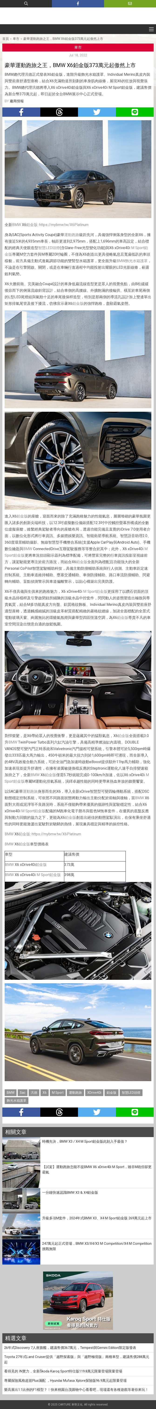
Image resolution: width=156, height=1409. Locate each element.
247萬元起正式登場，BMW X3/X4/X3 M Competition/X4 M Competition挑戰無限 (97, 1246)
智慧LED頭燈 (49, 248)
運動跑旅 (71, 235)
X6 (45, 1092)
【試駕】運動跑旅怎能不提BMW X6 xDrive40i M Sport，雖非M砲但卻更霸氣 (97, 1169)
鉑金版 (31, 225)
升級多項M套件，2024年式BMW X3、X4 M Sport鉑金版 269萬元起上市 (97, 1218)
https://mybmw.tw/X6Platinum (63, 225)
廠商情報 (17, 101)
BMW (16, 225)
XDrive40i (94, 1092)
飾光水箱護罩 (136, 261)
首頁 (5, 39)
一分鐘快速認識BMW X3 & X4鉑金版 (70, 1192)
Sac (22, 1092)
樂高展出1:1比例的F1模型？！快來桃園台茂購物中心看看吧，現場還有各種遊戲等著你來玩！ (76, 1390)
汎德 (34, 1092)
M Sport (137, 248)
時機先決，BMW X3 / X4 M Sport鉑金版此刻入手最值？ (85, 1141)
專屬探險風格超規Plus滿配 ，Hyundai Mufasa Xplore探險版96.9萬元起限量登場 (65, 1380)
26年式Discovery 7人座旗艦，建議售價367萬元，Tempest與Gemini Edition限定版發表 (70, 1348)
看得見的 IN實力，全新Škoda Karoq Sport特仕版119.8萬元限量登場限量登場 (63, 1371)
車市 (16, 39)
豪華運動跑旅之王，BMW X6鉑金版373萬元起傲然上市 (63, 39)
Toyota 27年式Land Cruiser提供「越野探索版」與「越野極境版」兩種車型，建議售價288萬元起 (76, 1359)
